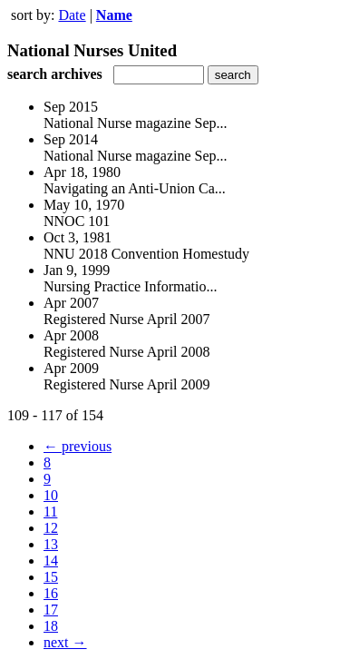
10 (51, 495)
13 (51, 544)
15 (51, 577)
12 (51, 528)
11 (50, 511)
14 (51, 560)
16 (51, 593)
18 (51, 626)
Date (71, 15)
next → (65, 642)
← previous (78, 446)
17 (51, 609)
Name (114, 15)
